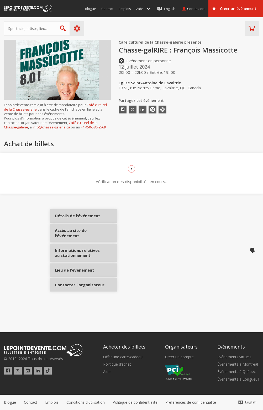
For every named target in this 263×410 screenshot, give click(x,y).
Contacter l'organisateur (74, 304)
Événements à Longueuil (238, 379)
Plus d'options (77, 28)
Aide (107, 372)
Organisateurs (181, 347)
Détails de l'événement (74, 220)
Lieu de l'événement (74, 285)
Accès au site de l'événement (74, 242)
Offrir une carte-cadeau (123, 357)
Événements (231, 347)
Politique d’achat (117, 364)
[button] (190, 402)
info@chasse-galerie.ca (51, 127)
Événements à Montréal (237, 364)
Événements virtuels (234, 357)
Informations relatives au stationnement (74, 264)
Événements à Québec (236, 372)
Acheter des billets (124, 347)
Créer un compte (179, 357)
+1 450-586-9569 (93, 127)
